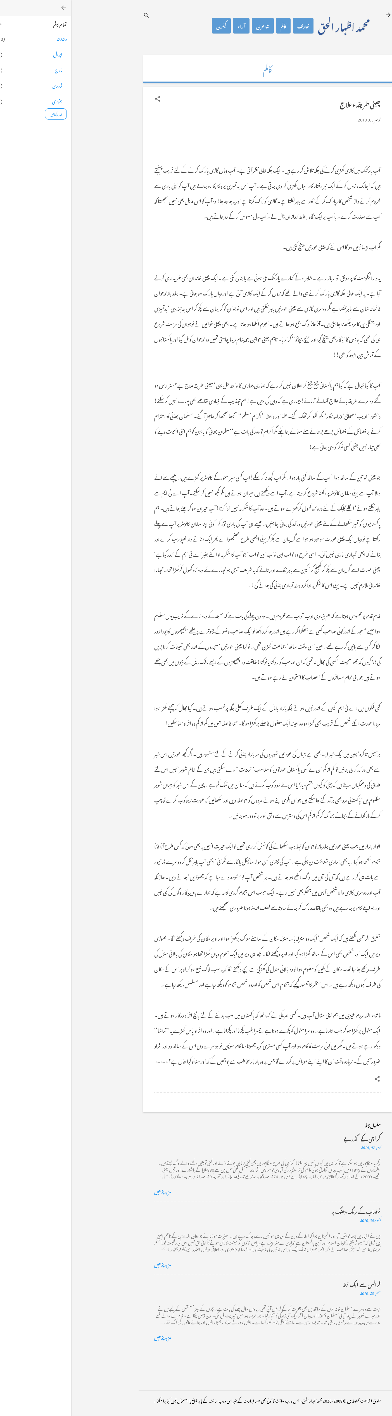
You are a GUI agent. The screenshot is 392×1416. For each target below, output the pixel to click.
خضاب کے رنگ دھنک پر (284, 1211)
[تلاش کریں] (75, 15)
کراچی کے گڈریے (290, 1138)
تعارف (232, 25)
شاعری (191, 25)
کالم (212, 25)
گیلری (150, 25)
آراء (170, 25)
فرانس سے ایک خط (290, 1283)
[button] (86, 99)
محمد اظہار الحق (272, 26)
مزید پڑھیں (91, 1191)
